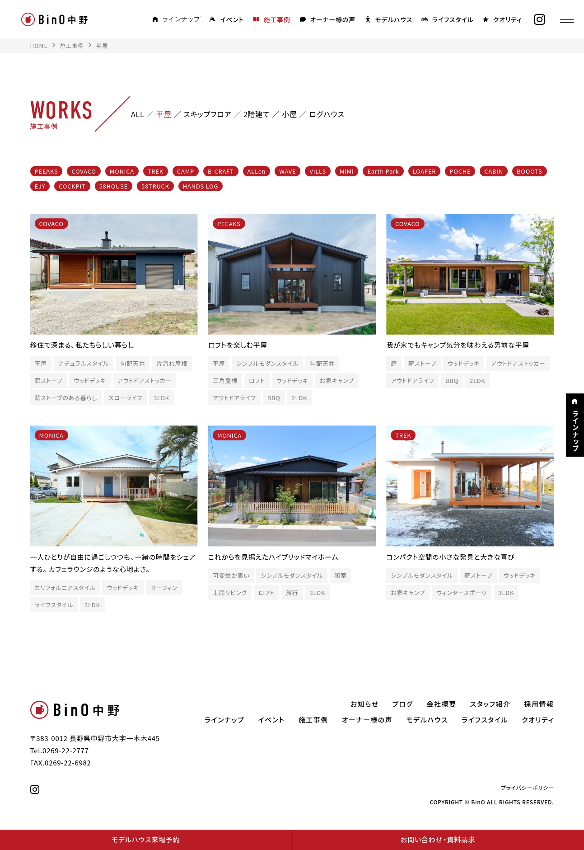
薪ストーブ (49, 380)
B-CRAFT (221, 171)
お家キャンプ (337, 380)
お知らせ (364, 704)
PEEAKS (46, 171)
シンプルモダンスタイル (267, 363)
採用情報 (539, 704)
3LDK (161, 397)
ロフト (257, 380)
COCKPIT (72, 186)
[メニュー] (563, 19)
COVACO (83, 171)
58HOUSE (113, 186)
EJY (40, 186)
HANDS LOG (200, 186)
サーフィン (164, 587)
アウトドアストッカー (144, 380)
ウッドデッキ (90, 380)
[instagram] (536, 19)
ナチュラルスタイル (83, 363)
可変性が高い (231, 575)
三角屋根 (225, 380)
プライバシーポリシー (527, 788)
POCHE (460, 171)
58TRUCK (155, 186)
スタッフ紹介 (490, 704)
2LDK (300, 397)
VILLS (317, 171)
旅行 (292, 592)
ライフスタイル (54, 604)
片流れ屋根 (171, 363)
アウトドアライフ (234, 397)
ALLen (257, 171)
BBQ (273, 397)
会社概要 (442, 704)
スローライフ (125, 397)
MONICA (122, 171)
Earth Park (383, 171)
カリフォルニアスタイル (65, 587)
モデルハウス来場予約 (146, 840)
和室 (340, 575)
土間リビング (230, 592)
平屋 (41, 363)
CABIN (493, 171)
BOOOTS (529, 171)
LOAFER (424, 171)
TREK (156, 171)
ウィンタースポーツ (461, 592)
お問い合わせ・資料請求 (438, 840)
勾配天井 (132, 363)
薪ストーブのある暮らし (66, 397)
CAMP (185, 171)
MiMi (347, 171)
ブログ (402, 704)
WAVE (287, 171)
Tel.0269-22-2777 (59, 751)
